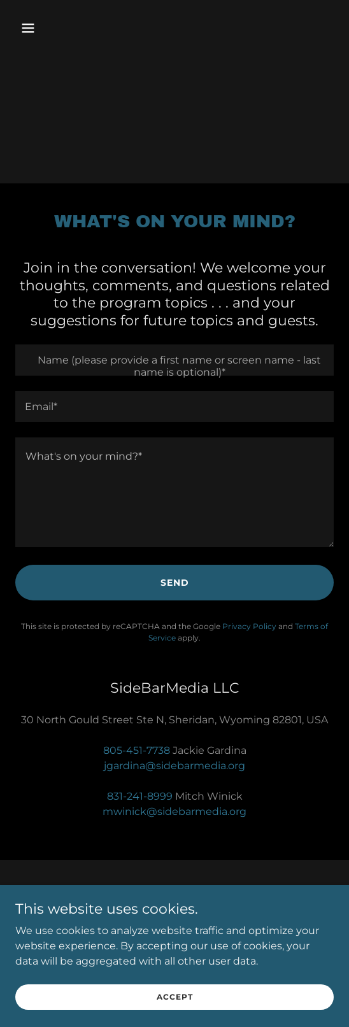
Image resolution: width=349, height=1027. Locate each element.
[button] (39, 28)
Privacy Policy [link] (249, 626)
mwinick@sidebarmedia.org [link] (174, 811)
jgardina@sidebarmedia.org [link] (174, 766)
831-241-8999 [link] (140, 796)
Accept (175, 997)
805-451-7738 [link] (136, 750)
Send (174, 582)
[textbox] (174, 360)
